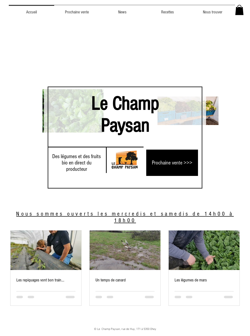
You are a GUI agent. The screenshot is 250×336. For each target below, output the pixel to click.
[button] (239, 10)
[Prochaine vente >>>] (172, 163)
